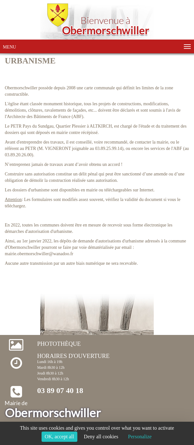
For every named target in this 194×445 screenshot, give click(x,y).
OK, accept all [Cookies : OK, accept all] (59, 436)
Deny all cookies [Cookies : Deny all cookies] (101, 436)
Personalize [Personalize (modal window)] (140, 436)
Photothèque (59, 343)
